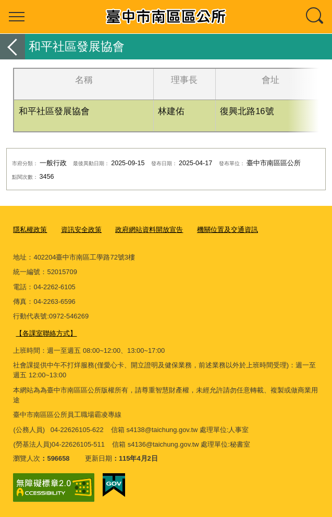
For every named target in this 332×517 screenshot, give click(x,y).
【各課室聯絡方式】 (46, 333)
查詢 (315, 16)
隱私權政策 (30, 229)
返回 (12, 46)
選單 (16, 16)
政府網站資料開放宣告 (149, 229)
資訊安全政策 (81, 229)
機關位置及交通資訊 (227, 229)
